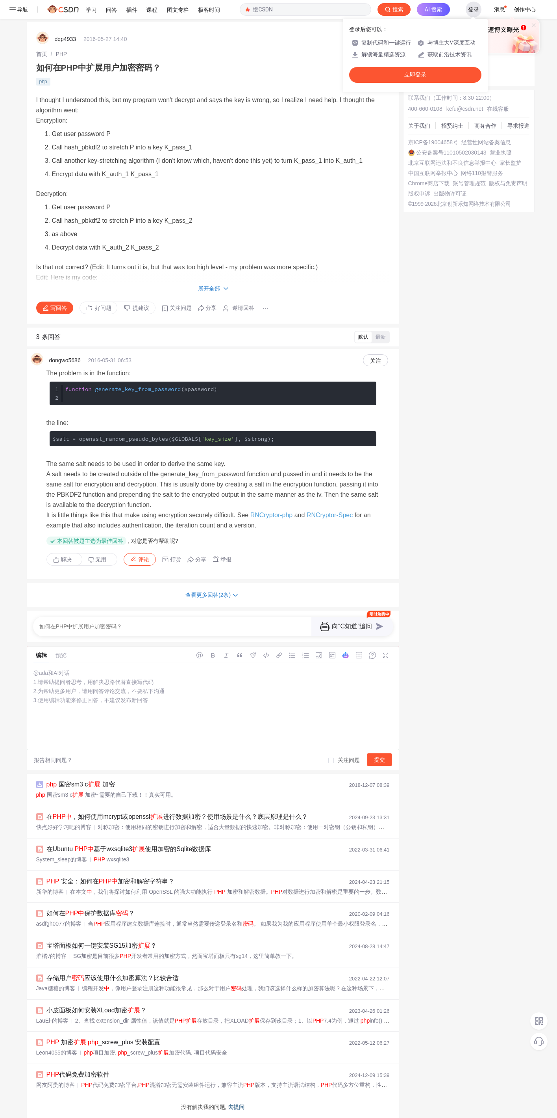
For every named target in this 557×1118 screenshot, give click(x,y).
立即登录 (415, 75)
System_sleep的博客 (61, 859)
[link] (41, 54)
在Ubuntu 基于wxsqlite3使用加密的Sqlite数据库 (128, 849)
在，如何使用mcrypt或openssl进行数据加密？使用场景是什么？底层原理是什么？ (177, 816)
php (43, 81)
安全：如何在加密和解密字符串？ (110, 881)
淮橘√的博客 (51, 956)
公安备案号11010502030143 (451, 152)
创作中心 (525, 9)
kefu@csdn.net (464, 109)
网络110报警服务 (482, 173)
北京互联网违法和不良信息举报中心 (452, 163)
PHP (61, 54)
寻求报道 (518, 126)
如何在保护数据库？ (90, 913)
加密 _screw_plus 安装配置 (103, 1042)
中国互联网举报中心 (433, 173)
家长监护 (511, 163)
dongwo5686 (65, 360)
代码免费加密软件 (78, 1074)
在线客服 (498, 109)
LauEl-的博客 (52, 1020)
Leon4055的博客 (56, 1052)
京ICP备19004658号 (433, 142)
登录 (473, 9)
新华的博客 (50, 892)
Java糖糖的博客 (56, 988)
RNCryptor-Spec (330, 515)
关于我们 (419, 126)
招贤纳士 (452, 126)
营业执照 (501, 152)
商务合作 (485, 126)
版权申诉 (419, 193)
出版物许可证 (449, 193)
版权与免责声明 (508, 183)
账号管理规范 (469, 183)
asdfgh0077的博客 (58, 923)
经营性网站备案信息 (486, 142)
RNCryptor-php (271, 515)
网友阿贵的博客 (55, 1085)
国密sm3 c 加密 (80, 784)
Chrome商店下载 (429, 183)
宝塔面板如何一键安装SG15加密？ (101, 945)
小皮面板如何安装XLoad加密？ (96, 1010)
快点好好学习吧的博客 (63, 827)
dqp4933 (65, 39)
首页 (41, 54)
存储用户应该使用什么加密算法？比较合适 (112, 978)
